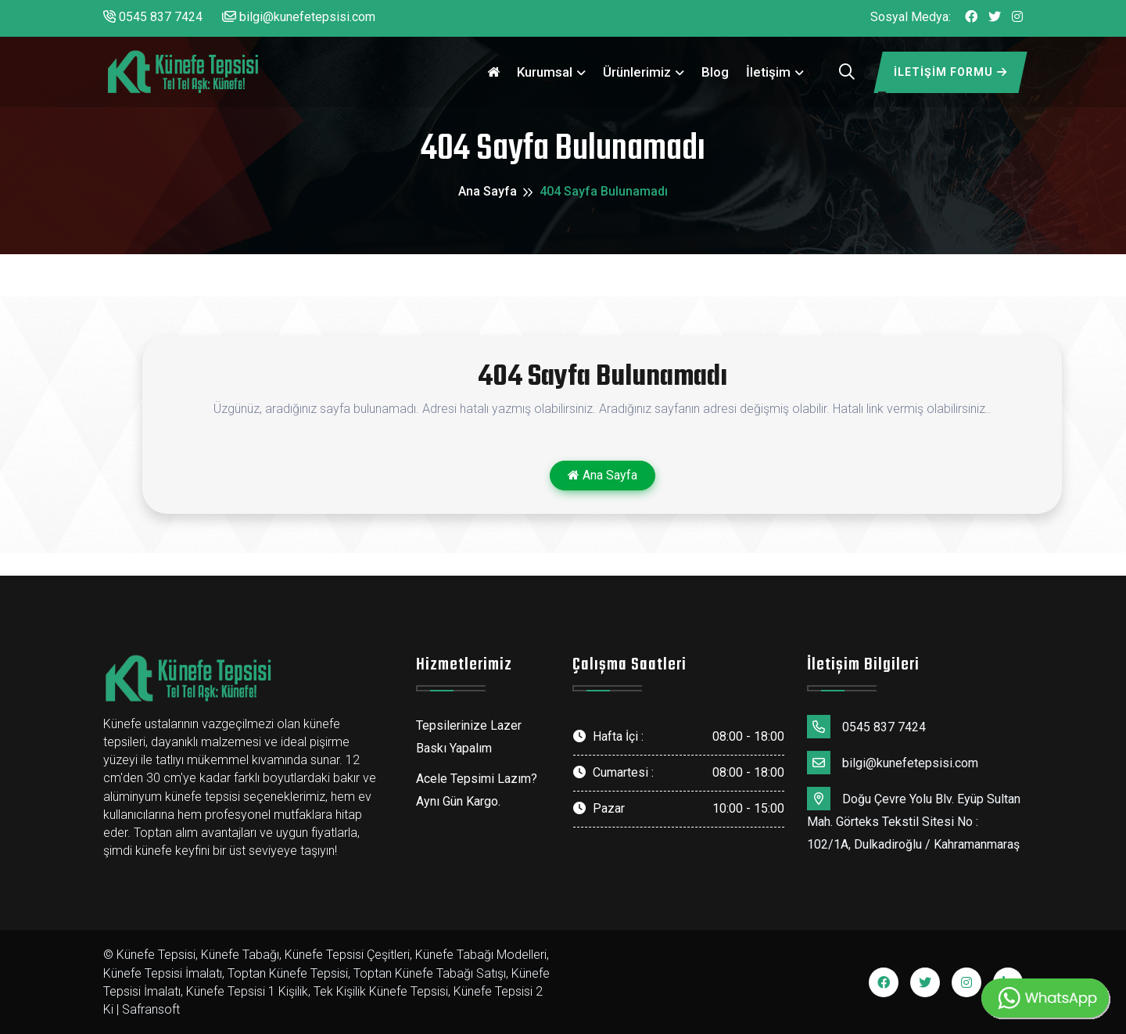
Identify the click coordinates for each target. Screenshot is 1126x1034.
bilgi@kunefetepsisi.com (298, 16)
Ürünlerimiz (637, 72)
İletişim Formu (950, 72)
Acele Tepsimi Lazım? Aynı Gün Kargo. (476, 790)
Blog (715, 72)
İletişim (768, 72)
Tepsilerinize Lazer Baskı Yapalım (469, 737)
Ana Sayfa (487, 191)
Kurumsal (544, 72)
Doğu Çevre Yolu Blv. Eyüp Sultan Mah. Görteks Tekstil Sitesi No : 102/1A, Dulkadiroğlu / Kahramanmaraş (913, 819)
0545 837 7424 (153, 16)
